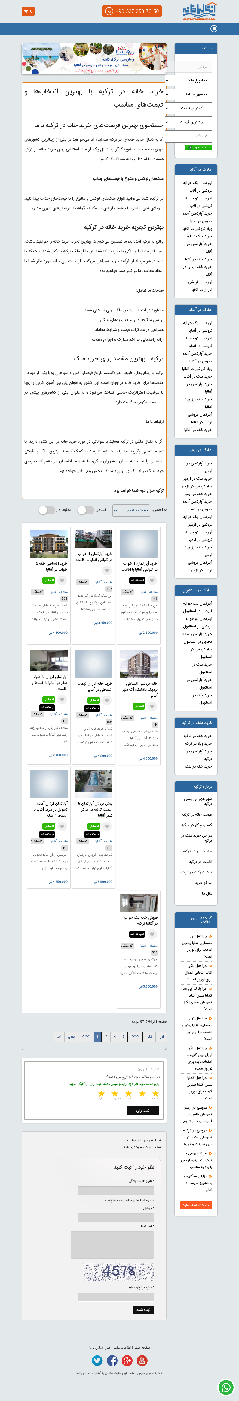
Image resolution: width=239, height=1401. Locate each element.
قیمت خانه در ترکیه (197, 814)
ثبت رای (142, 1110)
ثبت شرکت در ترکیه (196, 872)
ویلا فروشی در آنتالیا (197, 369)
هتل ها (207, 893)
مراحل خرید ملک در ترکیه (196, 838)
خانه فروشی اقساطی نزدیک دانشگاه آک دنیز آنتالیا (140, 689)
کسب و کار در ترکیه (196, 825)
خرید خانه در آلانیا (198, 259)
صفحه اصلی (142, 1348)
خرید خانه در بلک (198, 766)
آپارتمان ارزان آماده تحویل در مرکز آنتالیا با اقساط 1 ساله (51, 809)
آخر (59, 1037)
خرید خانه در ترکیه (197, 736)
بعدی (71, 1037)
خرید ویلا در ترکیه (198, 743)
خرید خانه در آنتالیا (198, 430)
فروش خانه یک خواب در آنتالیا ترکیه (141, 920)
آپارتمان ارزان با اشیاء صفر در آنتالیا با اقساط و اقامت (50, 683)
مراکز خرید (203, 883)
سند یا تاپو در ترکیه (197, 851)
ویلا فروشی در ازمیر (197, 486)
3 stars (128, 1094)
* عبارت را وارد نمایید (140, 1288)
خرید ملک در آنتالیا (198, 376)
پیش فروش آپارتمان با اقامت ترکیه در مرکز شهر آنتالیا (95, 809)
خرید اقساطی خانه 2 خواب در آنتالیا (52, 566)
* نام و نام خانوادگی (138, 1181)
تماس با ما (96, 1348)
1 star (155, 1094)
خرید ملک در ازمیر (197, 478)
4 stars (114, 1094)
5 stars (101, 1094)
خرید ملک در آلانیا (198, 236)
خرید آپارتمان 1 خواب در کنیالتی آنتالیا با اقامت (139, 566)
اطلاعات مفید (122, 1348)
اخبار (108, 1348)
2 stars (141, 1094)
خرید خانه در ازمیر (198, 494)
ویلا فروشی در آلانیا (197, 229)
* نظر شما (144, 1227)
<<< (135, 1036)
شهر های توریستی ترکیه (198, 802)
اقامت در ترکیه (200, 862)
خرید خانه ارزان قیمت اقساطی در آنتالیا (94, 686)
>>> (86, 1036)
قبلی (149, 1037)
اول (161, 1037)
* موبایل (145, 1209)
